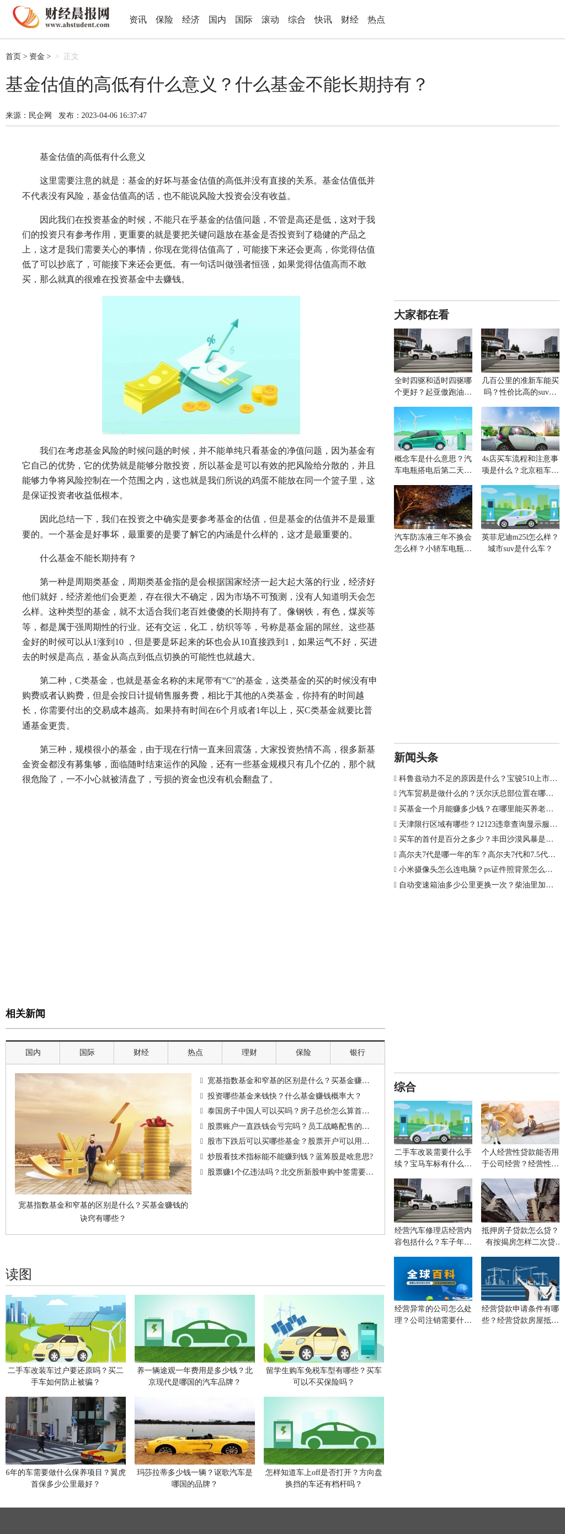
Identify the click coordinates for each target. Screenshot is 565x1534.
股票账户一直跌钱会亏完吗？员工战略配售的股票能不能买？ (311, 1126)
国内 (217, 19)
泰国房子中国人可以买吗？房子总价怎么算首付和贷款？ (304, 1111)
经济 (191, 19)
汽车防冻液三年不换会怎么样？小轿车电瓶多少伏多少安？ (433, 544)
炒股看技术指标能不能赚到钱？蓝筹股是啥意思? (290, 1157)
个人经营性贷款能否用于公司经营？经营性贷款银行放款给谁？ (520, 1159)
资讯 (138, 19)
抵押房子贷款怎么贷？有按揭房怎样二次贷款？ (520, 1237)
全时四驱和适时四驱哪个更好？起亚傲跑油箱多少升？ (433, 387)
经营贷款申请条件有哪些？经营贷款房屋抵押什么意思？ (520, 1315)
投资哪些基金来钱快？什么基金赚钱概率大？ (284, 1096)
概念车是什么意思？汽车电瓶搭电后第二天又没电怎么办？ (433, 465)
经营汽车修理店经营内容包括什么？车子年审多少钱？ (433, 1237)
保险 (164, 19)
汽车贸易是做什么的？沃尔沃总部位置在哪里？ (480, 793)
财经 (350, 19)
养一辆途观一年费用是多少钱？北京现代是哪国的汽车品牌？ (195, 1376)
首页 (13, 56)
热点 (376, 19)
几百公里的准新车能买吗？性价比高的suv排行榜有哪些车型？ (520, 387)
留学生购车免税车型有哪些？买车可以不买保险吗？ (324, 1376)
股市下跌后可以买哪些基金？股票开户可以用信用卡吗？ (304, 1141)
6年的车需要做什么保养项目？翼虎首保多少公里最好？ (66, 1478)
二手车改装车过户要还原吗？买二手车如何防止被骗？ (66, 1376)
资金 (37, 56)
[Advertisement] (195, 923)
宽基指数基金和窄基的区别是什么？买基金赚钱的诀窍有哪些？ (103, 1212)
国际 (244, 19)
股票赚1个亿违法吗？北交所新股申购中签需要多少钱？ (302, 1172)
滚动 (270, 19)
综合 (297, 19)
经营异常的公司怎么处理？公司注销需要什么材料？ (433, 1315)
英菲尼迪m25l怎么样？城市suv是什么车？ (520, 543)
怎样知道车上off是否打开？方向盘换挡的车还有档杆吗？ (323, 1478)
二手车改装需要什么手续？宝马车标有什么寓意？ (433, 1159)
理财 (249, 1052)
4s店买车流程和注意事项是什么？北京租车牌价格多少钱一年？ (520, 465)
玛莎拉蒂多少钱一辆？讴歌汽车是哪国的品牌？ (195, 1478)
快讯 (323, 19)
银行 (357, 1052)
